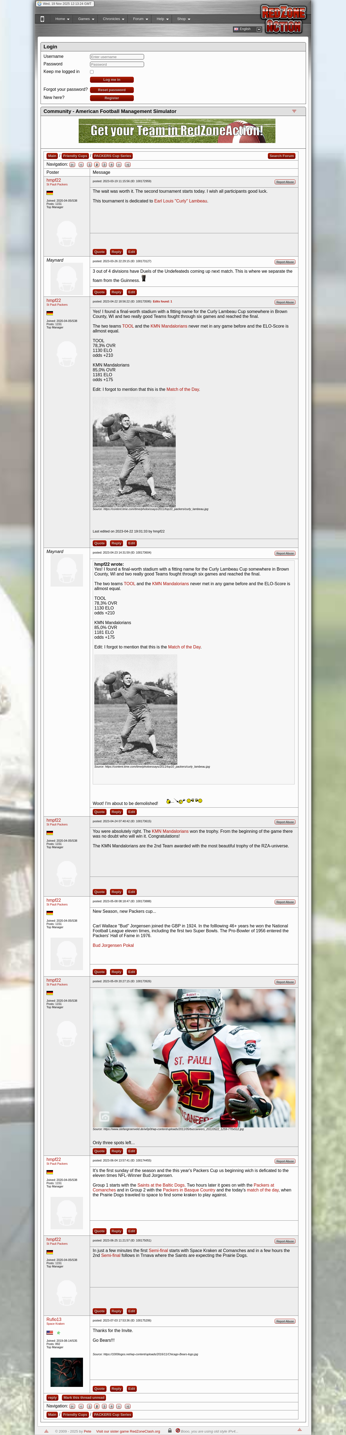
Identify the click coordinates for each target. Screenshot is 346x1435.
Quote (99, 252)
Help (160, 20)
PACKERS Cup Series (112, 156)
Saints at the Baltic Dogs (160, 1185)
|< (72, 164)
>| (128, 164)
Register (112, 98)
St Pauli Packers (57, 184)
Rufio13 (53, 1319)
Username (54, 56)
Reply (116, 252)
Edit (131, 252)
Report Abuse (285, 182)
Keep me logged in (61, 71)
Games (83, 20)
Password (53, 64)
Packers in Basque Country (189, 1190)
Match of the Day (183, 389)
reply (52, 1398)
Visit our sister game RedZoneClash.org (128, 1431)
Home (59, 20)
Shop (181, 20)
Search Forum (282, 156)
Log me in (111, 80)
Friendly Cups (75, 156)
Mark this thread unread (84, 1398)
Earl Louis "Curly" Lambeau (180, 201)
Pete (87, 1431)
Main (52, 156)
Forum (137, 20)
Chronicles (111, 20)
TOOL (128, 326)
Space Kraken (55, 1323)
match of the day (263, 1190)
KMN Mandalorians (169, 326)
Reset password (112, 90)
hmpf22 (53, 180)
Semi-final (158, 1250)
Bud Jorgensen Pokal (113, 945)
